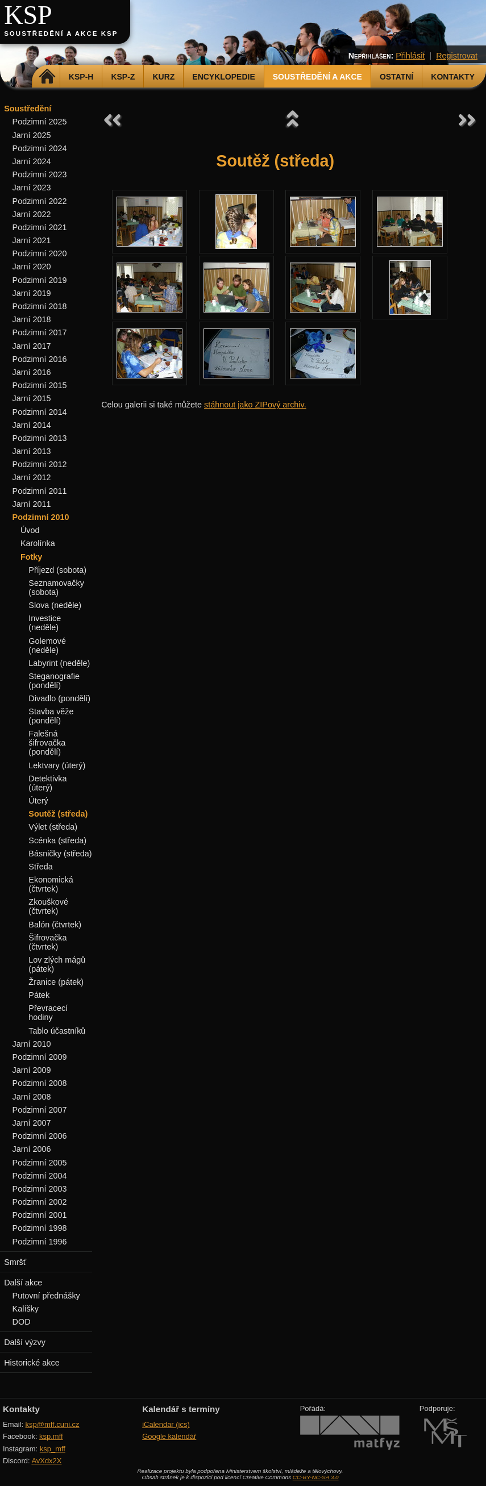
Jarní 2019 (32, 293)
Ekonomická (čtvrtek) (50, 884)
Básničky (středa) (60, 853)
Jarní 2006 (32, 1149)
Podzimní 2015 (40, 385)
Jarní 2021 (32, 240)
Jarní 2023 (32, 187)
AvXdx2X (46, 1460)
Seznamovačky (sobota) (56, 587)
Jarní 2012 (32, 477)
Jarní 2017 (32, 346)
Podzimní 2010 (41, 517)
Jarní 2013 (32, 451)
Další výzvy (24, 1342)
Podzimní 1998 (40, 1228)
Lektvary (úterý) (56, 765)
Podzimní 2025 (40, 121)
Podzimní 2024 (40, 148)
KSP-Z (123, 76)
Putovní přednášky (46, 1295)
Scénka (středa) (57, 840)
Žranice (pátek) (56, 981)
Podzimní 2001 (40, 1214)
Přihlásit (410, 55)
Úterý (38, 800)
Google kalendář (169, 1436)
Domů (47, 76)
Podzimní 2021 (40, 227)
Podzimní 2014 (40, 412)
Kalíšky (26, 1308)
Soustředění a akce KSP (61, 33)
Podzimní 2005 (40, 1162)
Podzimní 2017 (40, 332)
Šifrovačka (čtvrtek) (47, 942)
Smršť (15, 1262)
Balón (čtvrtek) (54, 924)
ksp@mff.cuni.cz (53, 1424)
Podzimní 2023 (40, 174)
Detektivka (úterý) (47, 783)
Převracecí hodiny (48, 1013)
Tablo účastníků (56, 1030)
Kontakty (453, 76)
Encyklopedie (223, 76)
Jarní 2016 (32, 372)
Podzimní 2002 (40, 1201)
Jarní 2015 (32, 398)
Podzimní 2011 (40, 491)
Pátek (38, 995)
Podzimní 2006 (40, 1135)
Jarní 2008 (32, 1096)
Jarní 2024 (32, 161)
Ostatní (396, 76)
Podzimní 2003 (40, 1188)
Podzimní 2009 (40, 1057)
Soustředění (27, 108)
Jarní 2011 (32, 504)
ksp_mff (52, 1449)
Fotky (31, 556)
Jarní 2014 (32, 425)
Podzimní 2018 (40, 306)
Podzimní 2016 (40, 359)
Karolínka (37, 543)
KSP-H (81, 76)
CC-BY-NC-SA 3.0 (316, 1477)
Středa (40, 866)
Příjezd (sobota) (57, 570)
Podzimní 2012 (40, 464)
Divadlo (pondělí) (59, 698)
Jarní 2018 (32, 319)
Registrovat (456, 55)
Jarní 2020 (32, 266)
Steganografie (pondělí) (54, 681)
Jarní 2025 (32, 135)
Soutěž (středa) (58, 813)
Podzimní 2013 (40, 438)
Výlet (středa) (52, 826)
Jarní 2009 (32, 1070)
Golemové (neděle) (47, 645)
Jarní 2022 (32, 214)
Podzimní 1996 (40, 1241)
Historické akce (32, 1362)
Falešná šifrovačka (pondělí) (46, 742)
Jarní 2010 (32, 1043)
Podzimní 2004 (40, 1175)
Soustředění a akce (317, 76)
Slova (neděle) (54, 605)
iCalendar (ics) (166, 1424)
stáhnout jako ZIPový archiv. (255, 404)
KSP (28, 15)
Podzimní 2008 (40, 1083)
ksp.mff (51, 1436)
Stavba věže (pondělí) (50, 716)
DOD (22, 1321)
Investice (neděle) (44, 623)
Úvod (30, 530)
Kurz (163, 76)
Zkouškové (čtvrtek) (48, 906)
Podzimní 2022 (40, 201)
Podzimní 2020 (40, 253)
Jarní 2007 (32, 1122)
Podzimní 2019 (40, 280)
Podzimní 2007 (40, 1109)
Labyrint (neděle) (59, 663)
